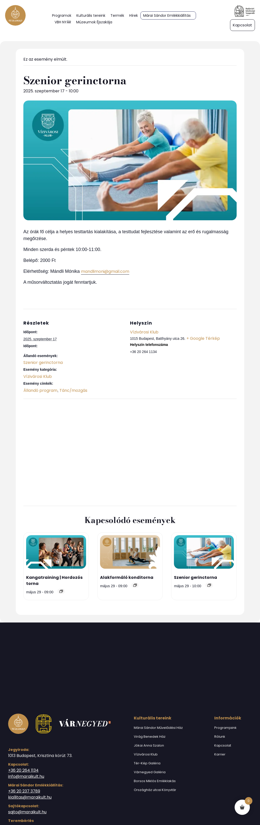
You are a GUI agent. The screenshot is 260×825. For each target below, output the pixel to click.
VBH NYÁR (63, 22)
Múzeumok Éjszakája (94, 22)
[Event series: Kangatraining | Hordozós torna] (61, 591)
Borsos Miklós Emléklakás (155, 781)
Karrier (219, 754)
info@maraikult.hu (26, 776)
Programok (61, 15)
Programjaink (225, 727)
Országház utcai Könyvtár (155, 789)
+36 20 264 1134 (23, 770)
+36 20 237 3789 (24, 791)
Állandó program (40, 390)
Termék (117, 15)
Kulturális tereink (90, 15)
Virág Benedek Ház (150, 736)
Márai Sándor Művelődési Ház (158, 727)
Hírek (133, 15)
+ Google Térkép (203, 338)
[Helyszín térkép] (130, 451)
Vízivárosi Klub (37, 376)
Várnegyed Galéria (150, 772)
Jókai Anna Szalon (149, 745)
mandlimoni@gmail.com (105, 271)
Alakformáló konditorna (126, 577)
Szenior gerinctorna (43, 362)
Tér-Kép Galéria (147, 763)
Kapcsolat (222, 745)
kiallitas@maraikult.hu (30, 797)
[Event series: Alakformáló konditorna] (135, 585)
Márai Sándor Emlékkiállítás (167, 15)
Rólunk (219, 736)
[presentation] (56, 553)
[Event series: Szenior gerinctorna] (209, 585)
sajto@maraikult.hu (27, 812)
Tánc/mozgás (73, 390)
